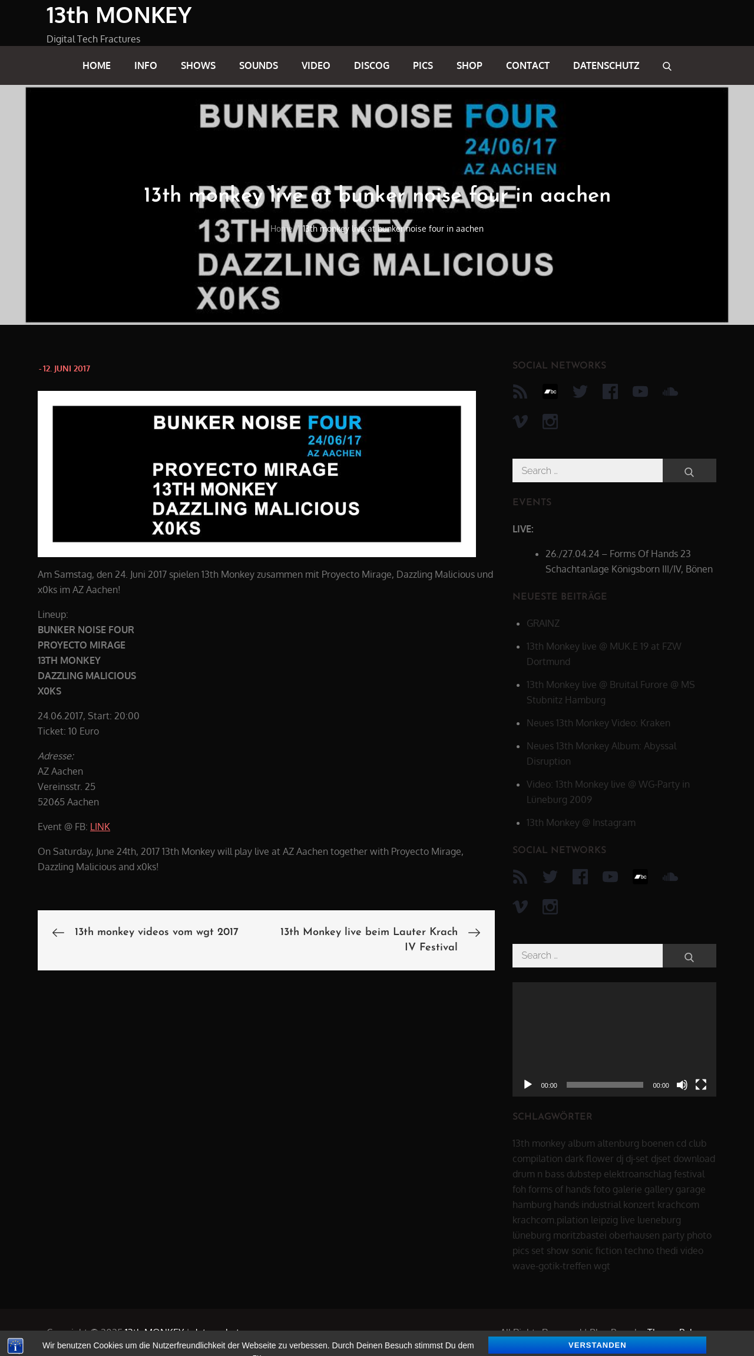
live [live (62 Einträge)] (627, 1220)
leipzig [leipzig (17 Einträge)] (604, 1220)
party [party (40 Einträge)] (673, 1235)
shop (469, 65)
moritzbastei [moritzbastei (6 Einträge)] (580, 1235)
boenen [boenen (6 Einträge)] (657, 1143)
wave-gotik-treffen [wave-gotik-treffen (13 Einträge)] (551, 1266)
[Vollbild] (701, 1085)
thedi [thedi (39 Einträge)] (667, 1250)
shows (198, 65)
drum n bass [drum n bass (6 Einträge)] (538, 1174)
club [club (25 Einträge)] (698, 1143)
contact (528, 65)
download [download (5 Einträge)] (694, 1158)
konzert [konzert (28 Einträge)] (639, 1204)
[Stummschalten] (682, 1085)
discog (371, 65)
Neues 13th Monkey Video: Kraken (598, 723)
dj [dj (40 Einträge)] (619, 1158)
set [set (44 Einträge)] (537, 1250)
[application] (614, 1039)
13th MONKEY (119, 14)
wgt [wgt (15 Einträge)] (602, 1266)
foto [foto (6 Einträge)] (601, 1189)
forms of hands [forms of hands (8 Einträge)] (559, 1189)
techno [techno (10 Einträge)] (639, 1250)
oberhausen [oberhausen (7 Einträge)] (634, 1235)
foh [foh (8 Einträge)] (519, 1189)
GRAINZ (543, 623)
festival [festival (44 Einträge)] (689, 1174)
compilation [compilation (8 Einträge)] (537, 1158)
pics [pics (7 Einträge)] (520, 1250)
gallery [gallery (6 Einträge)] (658, 1189)
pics (423, 65)
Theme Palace (677, 1332)
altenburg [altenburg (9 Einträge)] (618, 1143)
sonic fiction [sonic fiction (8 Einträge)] (596, 1250)
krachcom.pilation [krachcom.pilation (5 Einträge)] (550, 1220)
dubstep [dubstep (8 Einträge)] (584, 1174)
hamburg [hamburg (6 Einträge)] (531, 1204)
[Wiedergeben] (528, 1085)
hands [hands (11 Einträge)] (566, 1204)
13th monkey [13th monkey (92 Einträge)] (539, 1143)
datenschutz (606, 65)
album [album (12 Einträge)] (581, 1143)
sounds (258, 65)
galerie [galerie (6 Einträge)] (627, 1189)
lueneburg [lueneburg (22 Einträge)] (659, 1220)
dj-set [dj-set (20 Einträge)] (637, 1158)
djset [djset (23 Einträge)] (661, 1158)
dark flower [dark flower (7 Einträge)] (589, 1158)
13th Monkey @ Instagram (581, 822)
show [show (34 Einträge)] (558, 1250)
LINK (100, 826)
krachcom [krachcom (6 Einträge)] (678, 1204)
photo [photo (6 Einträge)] (699, 1235)
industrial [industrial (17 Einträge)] (601, 1204)
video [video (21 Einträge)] (691, 1250)
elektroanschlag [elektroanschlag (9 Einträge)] (638, 1174)
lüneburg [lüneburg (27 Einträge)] (531, 1235)
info (145, 65)
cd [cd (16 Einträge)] (681, 1143)
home (96, 65)
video (316, 65)
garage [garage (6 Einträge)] (691, 1189)
